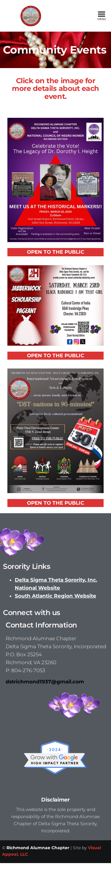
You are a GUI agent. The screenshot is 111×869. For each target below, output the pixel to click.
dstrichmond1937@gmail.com (45, 682)
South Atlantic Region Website (55, 596)
